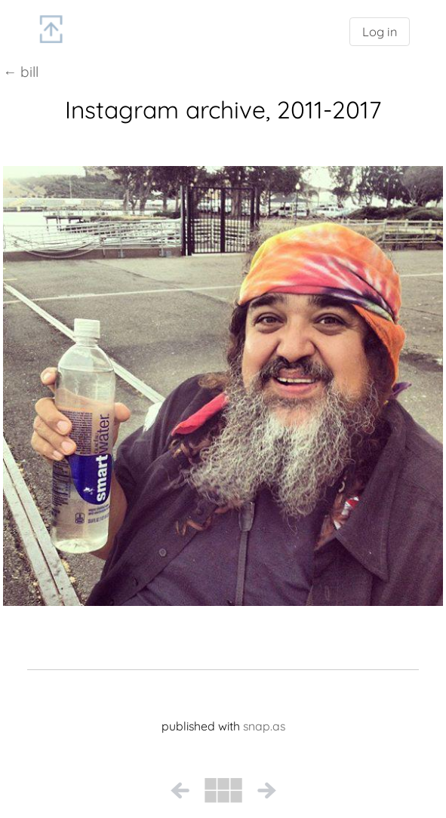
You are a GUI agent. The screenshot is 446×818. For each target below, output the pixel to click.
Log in (379, 31)
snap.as (264, 725)
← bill (20, 72)
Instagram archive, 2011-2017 (223, 109)
